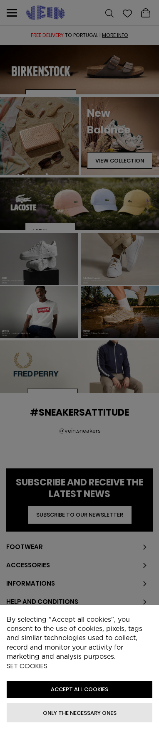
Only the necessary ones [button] (80, 713)
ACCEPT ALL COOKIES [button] (79, 689)
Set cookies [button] (27, 666)
